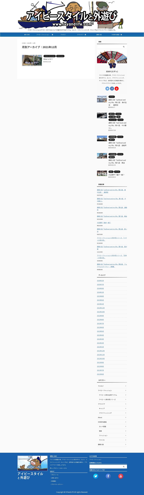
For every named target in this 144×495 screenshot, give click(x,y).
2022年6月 (100, 327)
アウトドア (81, 34)
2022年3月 (100, 339)
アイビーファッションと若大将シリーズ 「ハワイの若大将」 (112, 239)
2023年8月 (100, 296)
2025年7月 (100, 284)
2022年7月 (100, 323)
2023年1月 (100, 304)
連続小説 (99, 34)
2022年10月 (101, 312)
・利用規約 (53, 481)
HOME (27, 34)
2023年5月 (100, 300)
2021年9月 (100, 362)
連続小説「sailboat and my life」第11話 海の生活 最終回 (117, 102)
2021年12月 (101, 351)
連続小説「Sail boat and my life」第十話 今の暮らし (117, 125)
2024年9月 (100, 288)
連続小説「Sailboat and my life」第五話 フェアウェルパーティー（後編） (112, 265)
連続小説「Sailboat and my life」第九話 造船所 (112, 208)
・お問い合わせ (54, 478)
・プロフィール (54, 475)
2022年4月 (100, 335)
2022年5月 (100, 331)
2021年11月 (101, 355)
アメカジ (63, 34)
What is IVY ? (48, 59)
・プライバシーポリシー (56, 484)
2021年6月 (100, 374)
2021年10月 (101, 359)
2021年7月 (100, 370)
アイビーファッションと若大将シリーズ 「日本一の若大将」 (112, 256)
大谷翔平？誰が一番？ (116, 175)
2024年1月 (100, 292)
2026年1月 (100, 281)
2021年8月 (100, 366)
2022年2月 (100, 343)
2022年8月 (100, 320)
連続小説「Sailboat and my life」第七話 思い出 (112, 230)
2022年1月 (100, 347)
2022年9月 (100, 316)
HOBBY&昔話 (117, 34)
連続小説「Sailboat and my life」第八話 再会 (112, 216)
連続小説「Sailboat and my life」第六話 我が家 (112, 248)
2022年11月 (101, 308)
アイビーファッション (44, 34)
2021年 (29, 43)
